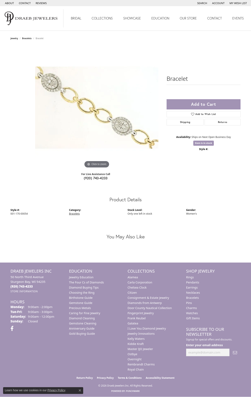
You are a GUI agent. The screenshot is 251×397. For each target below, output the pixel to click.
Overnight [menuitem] (135, 359)
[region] (96, 107)
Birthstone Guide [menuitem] (81, 298)
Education (160, 18)
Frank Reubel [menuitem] (137, 318)
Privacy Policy (105, 378)
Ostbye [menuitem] (132, 354)
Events (238, 18)
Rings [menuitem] (190, 277)
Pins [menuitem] (189, 303)
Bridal (76, 18)
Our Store (188, 18)
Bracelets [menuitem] (192, 298)
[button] (201, 3)
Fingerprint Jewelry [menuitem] (141, 313)
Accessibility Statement (160, 378)
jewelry (14, 38)
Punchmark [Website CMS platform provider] (133, 391)
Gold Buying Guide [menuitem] (82, 334)
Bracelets (27, 38)
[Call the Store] (21, 286)
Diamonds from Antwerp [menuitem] (145, 303)
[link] (9, 3)
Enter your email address (204, 345)
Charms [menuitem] (191, 308)
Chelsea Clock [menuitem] (137, 287)
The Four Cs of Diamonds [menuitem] (86, 282)
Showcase (132, 18)
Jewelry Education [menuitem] (81, 277)
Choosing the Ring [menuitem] (81, 293)
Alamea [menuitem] (133, 277)
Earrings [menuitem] (192, 287)
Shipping (185, 122)
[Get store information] (24, 291)
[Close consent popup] (80, 390)
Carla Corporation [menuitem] (140, 282)
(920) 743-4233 (96, 178)
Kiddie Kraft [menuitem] (136, 344)
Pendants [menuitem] (192, 282)
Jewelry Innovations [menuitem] (141, 334)
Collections (102, 18)
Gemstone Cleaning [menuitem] (82, 323)
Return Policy (84, 378)
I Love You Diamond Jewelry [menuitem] (147, 328)
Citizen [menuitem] (132, 293)
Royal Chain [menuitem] (136, 369)
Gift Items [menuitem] (193, 318)
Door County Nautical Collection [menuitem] (150, 308)
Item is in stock (203, 142)
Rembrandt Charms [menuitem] (141, 364)
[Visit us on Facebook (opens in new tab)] (12, 328)
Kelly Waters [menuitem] (136, 339)
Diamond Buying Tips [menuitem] (84, 287)
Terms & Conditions (130, 378)
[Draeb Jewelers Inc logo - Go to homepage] (31, 18)
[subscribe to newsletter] (235, 352)
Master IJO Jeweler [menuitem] (140, 349)
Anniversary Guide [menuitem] (81, 328)
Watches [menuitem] (192, 313)
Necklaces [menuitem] (193, 293)
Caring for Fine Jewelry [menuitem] (84, 313)
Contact (214, 18)
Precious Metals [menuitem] (80, 308)
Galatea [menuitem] (133, 323)
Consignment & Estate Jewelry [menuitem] (148, 298)
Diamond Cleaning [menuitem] (82, 318)
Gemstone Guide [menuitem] (80, 303)
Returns (222, 122)
